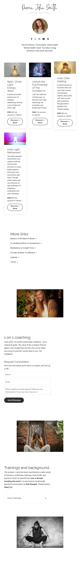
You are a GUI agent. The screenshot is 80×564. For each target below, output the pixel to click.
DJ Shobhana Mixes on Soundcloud (24, 243)
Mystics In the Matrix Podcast (22, 238)
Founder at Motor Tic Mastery (22, 253)
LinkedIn (13, 257)
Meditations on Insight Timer (22, 248)
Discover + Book (15, 121)
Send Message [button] (14, 400)
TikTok (13, 262)
